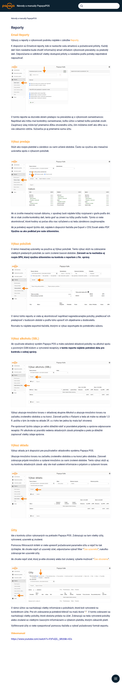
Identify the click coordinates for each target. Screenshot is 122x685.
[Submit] (81, 6)
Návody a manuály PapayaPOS (33, 5)
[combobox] (98, 6)
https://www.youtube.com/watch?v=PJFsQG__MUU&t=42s (41, 639)
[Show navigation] (116, 679)
